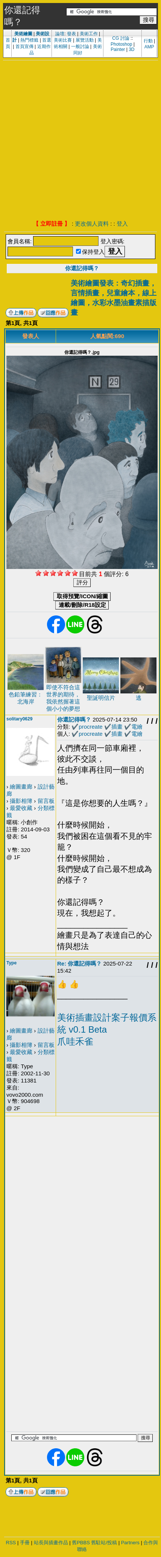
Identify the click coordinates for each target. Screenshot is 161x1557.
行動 (148, 40)
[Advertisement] (77, 140)
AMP (149, 46)
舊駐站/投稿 (104, 1542)
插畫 (117, 726)
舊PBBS (81, 1542)
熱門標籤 (29, 40)
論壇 (59, 33)
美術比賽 (63, 40)
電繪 (137, 726)
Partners (130, 1542)
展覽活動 (85, 40)
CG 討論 (120, 38)
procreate (90, 726)
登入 (122, 223)
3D (131, 49)
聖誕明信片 (101, 698)
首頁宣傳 (24, 46)
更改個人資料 (92, 223)
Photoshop (121, 44)
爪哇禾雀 (75, 1041)
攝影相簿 (21, 801)
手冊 (25, 1542)
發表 (71, 33)
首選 (46, 40)
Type (11, 963)
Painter (118, 49)
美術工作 (89, 33)
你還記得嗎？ (82, 268)
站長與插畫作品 (51, 1542)
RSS (11, 1542)
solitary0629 (19, 719)
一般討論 (80, 46)
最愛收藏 (21, 808)
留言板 (46, 801)
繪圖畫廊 (21, 786)
